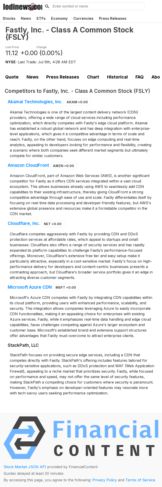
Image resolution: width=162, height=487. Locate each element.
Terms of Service (140, 480)
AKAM (77, 102)
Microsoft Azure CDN (30, 287)
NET (52, 224)
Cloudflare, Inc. (24, 223)
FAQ (139, 77)
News (26, 18)
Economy (59, 18)
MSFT (66, 287)
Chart (93, 77)
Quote (12, 77)
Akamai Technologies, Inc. (35, 101)
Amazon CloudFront (28, 165)
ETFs (41, 18)
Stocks (9, 18)
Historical (117, 77)
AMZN (63, 166)
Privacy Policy (104, 480)
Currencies (83, 18)
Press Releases (112, 18)
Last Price (12, 47)
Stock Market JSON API (25, 467)
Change (41, 47)
